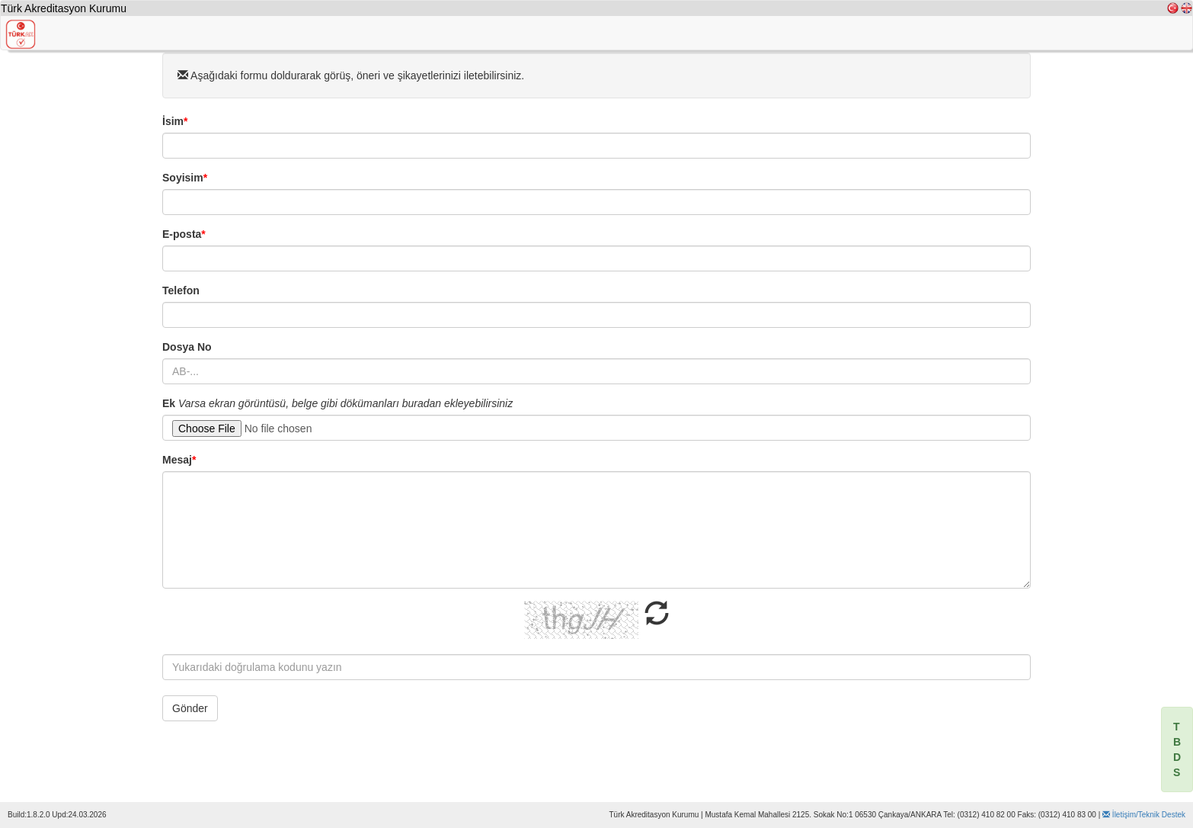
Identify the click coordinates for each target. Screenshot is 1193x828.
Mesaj (179, 460)
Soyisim (184, 178)
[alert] (1177, 749)
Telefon (181, 290)
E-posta (184, 234)
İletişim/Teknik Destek (1143, 814)
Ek (168, 403)
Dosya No (187, 347)
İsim (174, 121)
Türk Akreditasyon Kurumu (63, 8)
